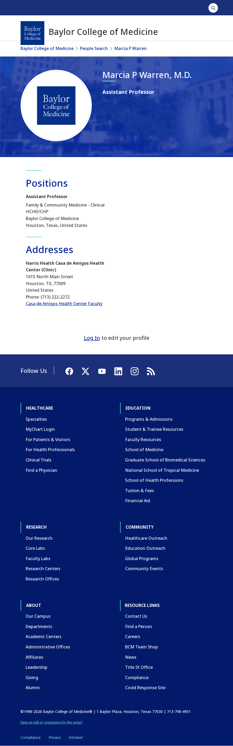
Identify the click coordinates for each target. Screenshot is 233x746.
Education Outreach (145, 548)
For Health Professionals (50, 449)
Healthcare (35, 7)
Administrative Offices (48, 647)
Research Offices (42, 579)
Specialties (36, 419)
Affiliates (34, 657)
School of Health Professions (154, 480)
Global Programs (141, 558)
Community (118, 7)
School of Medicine (144, 449)
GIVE (202, 7)
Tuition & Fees (139, 490)
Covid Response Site (145, 687)
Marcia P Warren (130, 48)
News (130, 657)
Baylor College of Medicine (47, 48)
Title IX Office (139, 667)
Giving (32, 677)
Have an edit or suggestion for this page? (52, 722)
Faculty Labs (38, 558)
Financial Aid (137, 501)
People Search (94, 48)
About (143, 7)
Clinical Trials (38, 460)
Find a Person (138, 626)
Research (90, 7)
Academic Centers (43, 636)
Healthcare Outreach (146, 538)
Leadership (36, 667)
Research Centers (43, 568)
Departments (39, 626)
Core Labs (35, 548)
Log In (92, 337)
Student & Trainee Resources (154, 429)
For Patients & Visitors (48, 439)
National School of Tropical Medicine (162, 470)
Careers (132, 636)
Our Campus (38, 616)
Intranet (76, 737)
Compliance (137, 677)
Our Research (39, 538)
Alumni (33, 687)
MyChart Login (40, 429)
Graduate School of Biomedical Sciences (165, 460)
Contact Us (136, 616)
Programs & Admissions (149, 419)
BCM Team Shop (141, 647)
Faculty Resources (143, 439)
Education (63, 7)
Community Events (144, 568)
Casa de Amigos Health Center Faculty (64, 303)
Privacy (55, 737)
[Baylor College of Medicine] (32, 33)
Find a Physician (41, 470)
